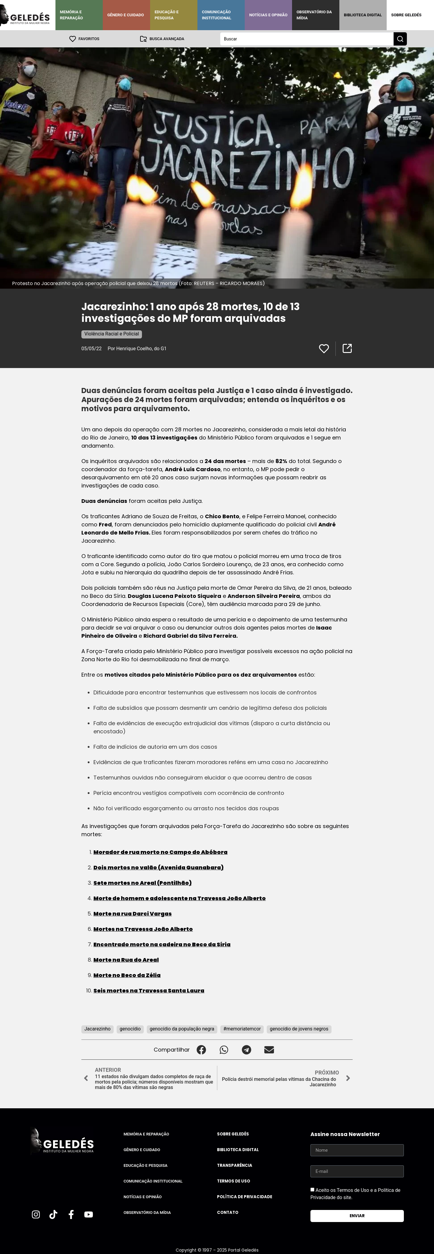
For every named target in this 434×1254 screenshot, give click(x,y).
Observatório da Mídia (314, 15)
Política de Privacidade (244, 1196)
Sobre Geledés (406, 15)
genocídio (130, 1028)
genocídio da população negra (182, 1028)
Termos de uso (233, 1181)
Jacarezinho (97, 1028)
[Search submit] (400, 38)
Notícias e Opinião (268, 15)
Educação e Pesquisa (167, 15)
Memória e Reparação (71, 15)
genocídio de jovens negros (299, 1028)
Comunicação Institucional (216, 15)
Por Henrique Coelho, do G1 (137, 348)
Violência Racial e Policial (111, 333)
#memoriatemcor (242, 1028)
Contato (227, 1212)
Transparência (234, 1165)
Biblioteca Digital (363, 15)
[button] (201, 1049)
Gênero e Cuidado (125, 15)
